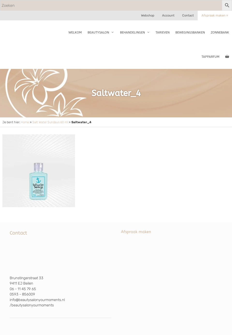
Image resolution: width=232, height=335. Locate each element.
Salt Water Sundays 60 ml (50, 122)
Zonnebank (220, 32)
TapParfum (210, 56)
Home (25, 122)
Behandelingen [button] (136, 32)
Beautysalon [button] (102, 32)
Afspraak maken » (215, 15)
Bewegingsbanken (190, 32)
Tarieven (163, 32)
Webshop (147, 15)
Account (168, 15)
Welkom (75, 32)
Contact (188, 15)
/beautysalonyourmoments (32, 305)
